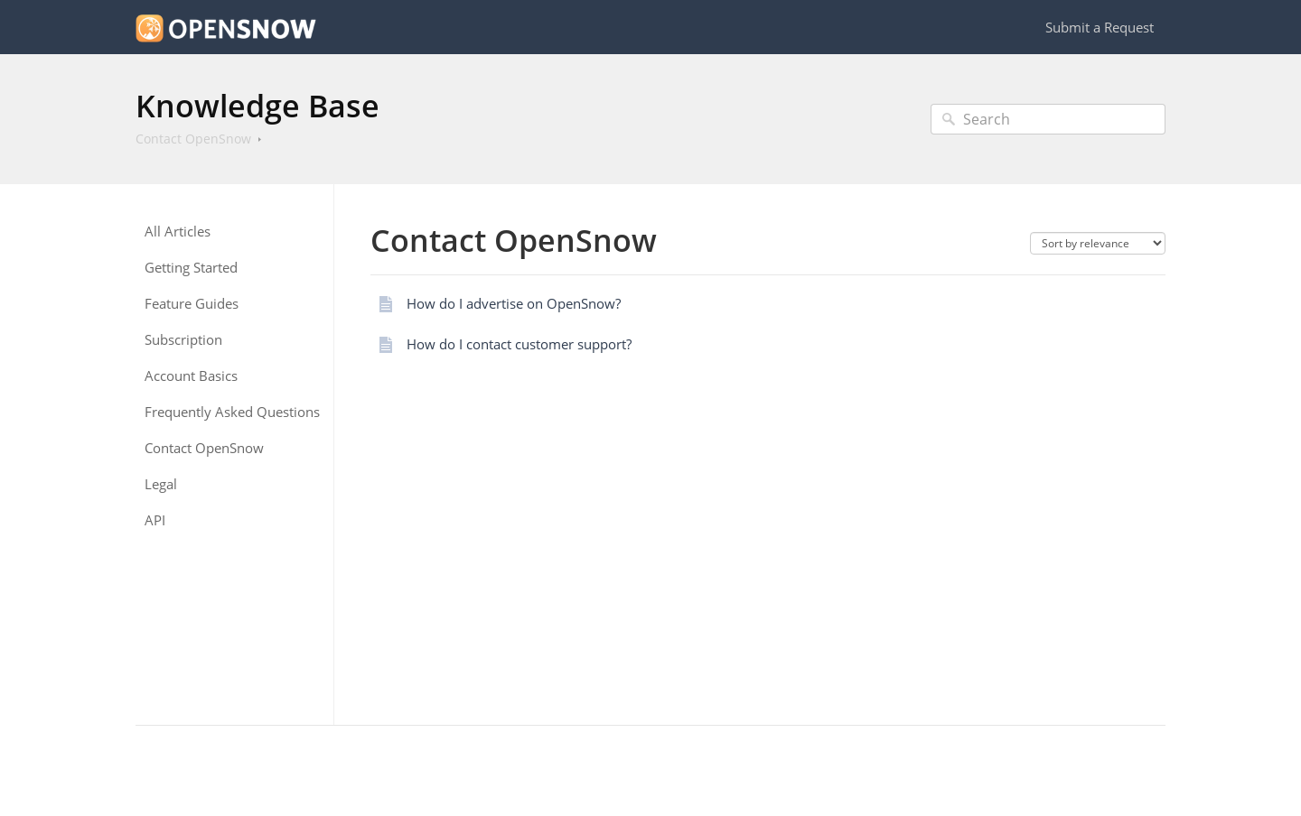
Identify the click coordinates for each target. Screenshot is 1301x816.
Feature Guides (192, 304)
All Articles (178, 231)
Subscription (183, 340)
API (155, 520)
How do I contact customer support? (519, 344)
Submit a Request (1099, 27)
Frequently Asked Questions (232, 412)
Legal (161, 484)
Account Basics (191, 376)
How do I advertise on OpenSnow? (514, 303)
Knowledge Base (257, 105)
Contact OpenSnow (193, 138)
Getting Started (191, 267)
